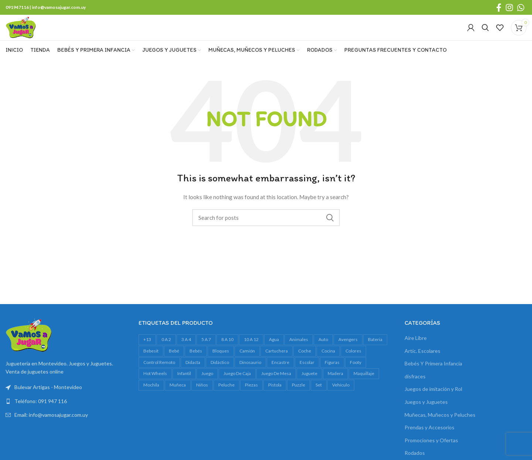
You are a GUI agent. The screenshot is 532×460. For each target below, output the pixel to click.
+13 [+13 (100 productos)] (147, 353)
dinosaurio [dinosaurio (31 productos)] (250, 375)
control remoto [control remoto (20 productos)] (159, 375)
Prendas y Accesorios (429, 441)
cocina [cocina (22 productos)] (328, 364)
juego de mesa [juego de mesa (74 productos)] (276, 387)
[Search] (485, 34)
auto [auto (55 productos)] (323, 353)
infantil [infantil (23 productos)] (184, 387)
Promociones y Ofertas (431, 454)
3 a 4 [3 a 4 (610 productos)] (186, 353)
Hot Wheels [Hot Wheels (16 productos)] (155, 387)
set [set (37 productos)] (319, 398)
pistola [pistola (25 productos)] (275, 398)
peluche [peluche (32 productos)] (226, 398)
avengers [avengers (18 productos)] (348, 353)
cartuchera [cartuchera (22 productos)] (276, 364)
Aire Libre (416, 351)
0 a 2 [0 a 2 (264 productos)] (166, 353)
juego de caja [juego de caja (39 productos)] (237, 387)
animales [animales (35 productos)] (298, 353)
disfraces (415, 390)
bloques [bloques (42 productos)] (220, 364)
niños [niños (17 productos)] (202, 398)
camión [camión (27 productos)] (247, 364)
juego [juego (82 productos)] (207, 387)
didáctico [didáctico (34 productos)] (220, 375)
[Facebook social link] (499, 7)
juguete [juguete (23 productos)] (309, 387)
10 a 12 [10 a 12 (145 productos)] (251, 353)
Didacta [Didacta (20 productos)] (192, 375)
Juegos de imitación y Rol (433, 402)
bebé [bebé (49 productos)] (174, 364)
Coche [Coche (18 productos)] (304, 364)
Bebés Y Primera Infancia (433, 377)
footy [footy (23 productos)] (355, 375)
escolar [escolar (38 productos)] (307, 375)
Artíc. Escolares (422, 364)
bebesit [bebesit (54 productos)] (150, 364)
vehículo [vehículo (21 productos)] (340, 398)
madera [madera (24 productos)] (335, 387)
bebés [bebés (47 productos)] (196, 364)
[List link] (66, 415)
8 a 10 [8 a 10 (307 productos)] (227, 353)
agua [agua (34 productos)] (274, 353)
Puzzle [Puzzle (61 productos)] (298, 398)
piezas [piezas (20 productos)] (251, 398)
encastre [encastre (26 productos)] (280, 375)
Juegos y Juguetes (426, 415)
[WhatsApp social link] (520, 7)
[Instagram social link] (509, 7)
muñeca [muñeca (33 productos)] (178, 398)
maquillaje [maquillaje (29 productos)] (364, 387)
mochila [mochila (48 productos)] (151, 398)
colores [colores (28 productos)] (353, 364)
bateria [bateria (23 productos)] (375, 353)
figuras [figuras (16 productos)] (332, 375)
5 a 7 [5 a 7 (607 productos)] (206, 353)
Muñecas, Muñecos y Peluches (440, 428)
